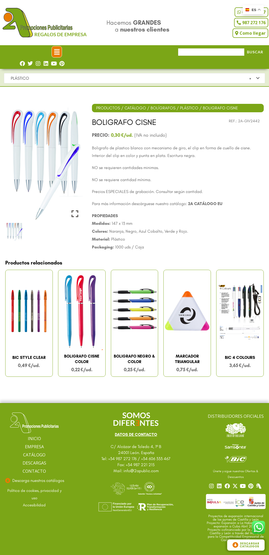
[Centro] (259, 486)
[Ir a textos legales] (34, 494)
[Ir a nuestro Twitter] (236, 486)
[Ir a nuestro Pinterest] (251, 486)
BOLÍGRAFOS (163, 107)
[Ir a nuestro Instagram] (212, 486)
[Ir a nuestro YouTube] (243, 486)
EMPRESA (34, 447)
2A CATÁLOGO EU (205, 203)
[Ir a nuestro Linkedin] (220, 486)
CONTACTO (34, 471)
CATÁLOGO (135, 107)
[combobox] (134, 78)
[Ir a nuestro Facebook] (228, 486)
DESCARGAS (34, 463)
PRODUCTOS (108, 107)
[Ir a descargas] (34, 481)
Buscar (255, 52)
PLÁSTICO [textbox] (129, 78)
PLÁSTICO (189, 107)
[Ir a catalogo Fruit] (235, 430)
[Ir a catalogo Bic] (236, 459)
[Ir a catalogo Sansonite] (236, 446)
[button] (56, 52)
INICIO (34, 438)
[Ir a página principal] (34, 423)
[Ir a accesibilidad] (34, 505)
